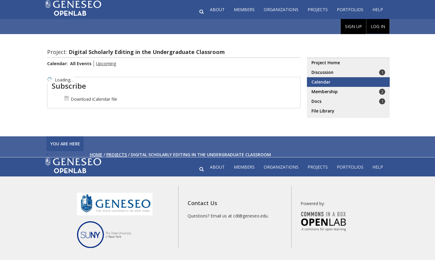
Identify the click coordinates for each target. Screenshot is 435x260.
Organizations (281, 9)
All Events (81, 63)
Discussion (348, 72)
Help (377, 9)
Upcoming (106, 63)
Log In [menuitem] (378, 26)
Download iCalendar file (90, 99)
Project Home (325, 62)
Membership (348, 92)
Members (244, 9)
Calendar (320, 82)
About (217, 9)
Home (96, 154)
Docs (348, 101)
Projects (318, 9)
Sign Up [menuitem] (353, 26)
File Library (322, 111)
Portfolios (350, 9)
